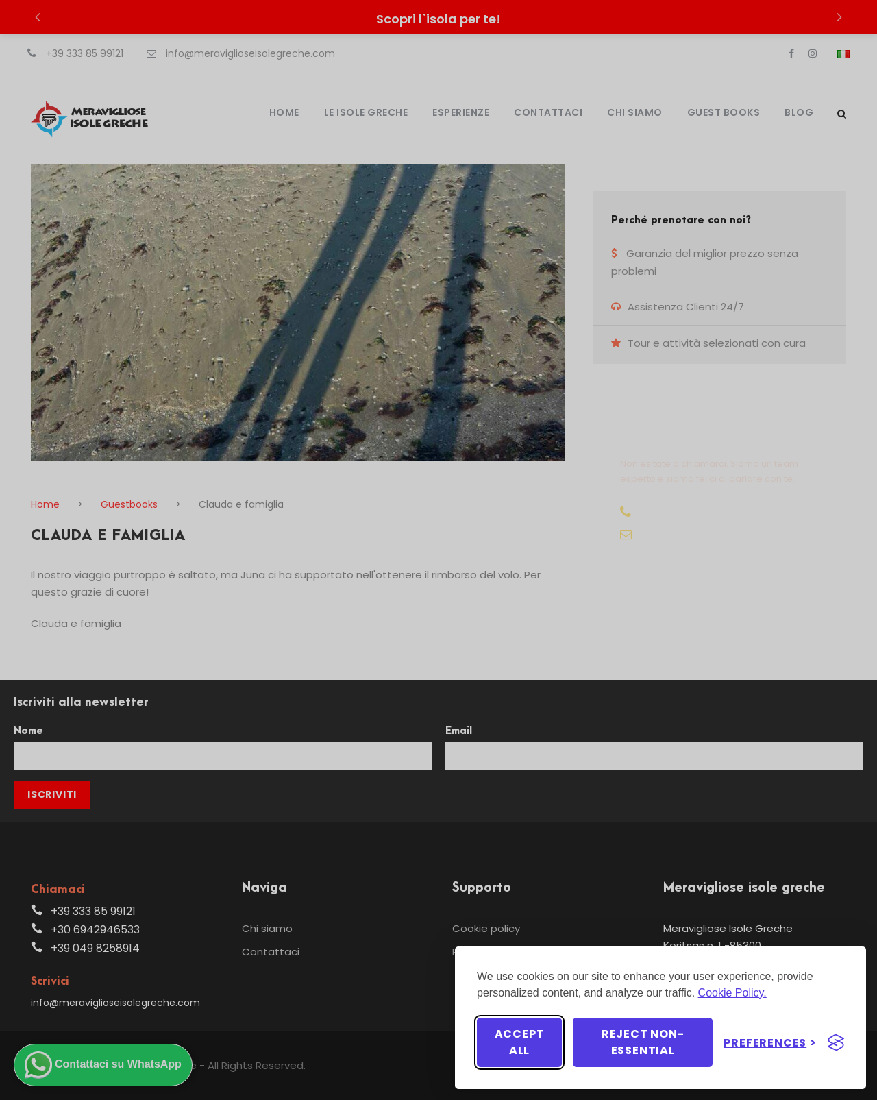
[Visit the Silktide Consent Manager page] (836, 1042)
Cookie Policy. (732, 993)
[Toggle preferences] (770, 1042)
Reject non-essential (643, 1042)
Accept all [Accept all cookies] (520, 1042)
